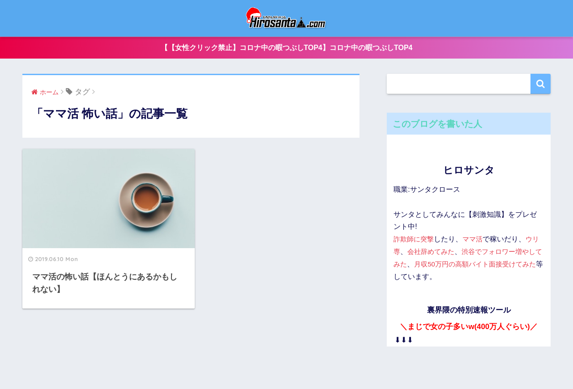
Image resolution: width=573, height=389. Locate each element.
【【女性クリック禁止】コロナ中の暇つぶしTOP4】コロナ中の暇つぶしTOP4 (287, 48)
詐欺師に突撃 (414, 240)
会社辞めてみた (440, 252)
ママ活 (476, 240)
